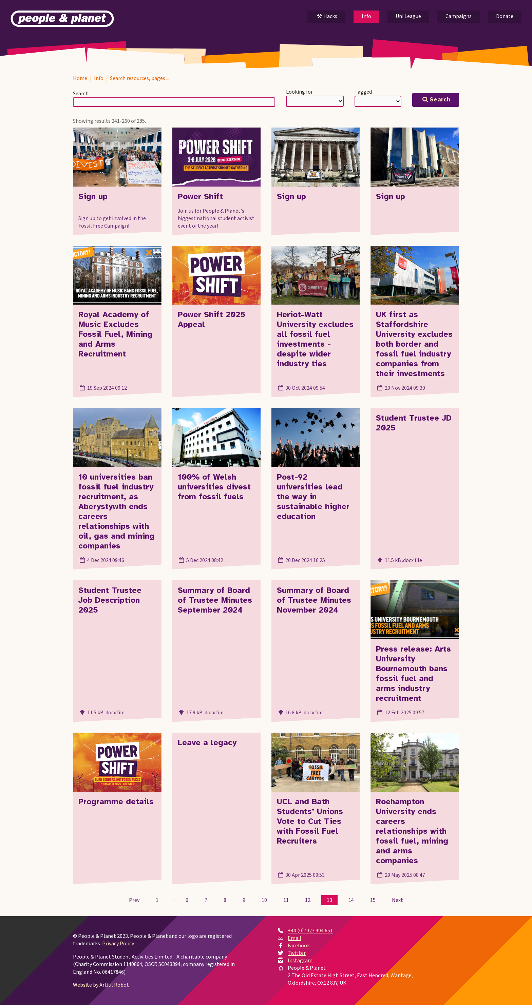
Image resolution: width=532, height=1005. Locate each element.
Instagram (300, 960)
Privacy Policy (118, 943)
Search (81, 93)
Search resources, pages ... (139, 78)
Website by (101, 985)
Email (294, 938)
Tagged (363, 92)
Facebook (299, 945)
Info (366, 16)
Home (80, 78)
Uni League (408, 16)
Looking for (299, 92)
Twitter (297, 953)
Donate (504, 16)
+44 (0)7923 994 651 (310, 930)
